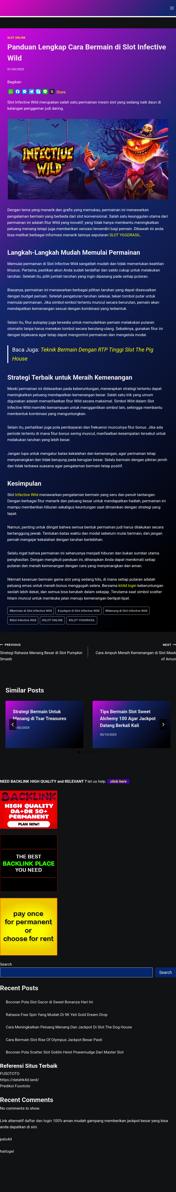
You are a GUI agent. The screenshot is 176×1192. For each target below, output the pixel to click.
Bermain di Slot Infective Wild (30, 610)
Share (61, 92)
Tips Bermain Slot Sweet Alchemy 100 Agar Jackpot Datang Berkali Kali (128, 718)
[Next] (163, 724)
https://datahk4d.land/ (19, 1079)
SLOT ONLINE (16, 37)
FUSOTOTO (9, 1073)
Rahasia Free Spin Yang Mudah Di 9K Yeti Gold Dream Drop (57, 1014)
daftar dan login (38, 1120)
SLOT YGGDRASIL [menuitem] (125, 235)
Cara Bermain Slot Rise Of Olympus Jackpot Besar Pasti (54, 1039)
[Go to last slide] (12, 724)
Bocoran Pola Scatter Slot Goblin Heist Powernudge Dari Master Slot (65, 1052)
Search (6, 964)
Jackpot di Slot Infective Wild (78, 610)
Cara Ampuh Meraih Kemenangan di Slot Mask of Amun (134, 651)
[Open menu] (172, 8)
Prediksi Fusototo (15, 1086)
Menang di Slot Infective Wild (126, 610)
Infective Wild (26, 494)
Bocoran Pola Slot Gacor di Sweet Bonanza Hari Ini (49, 1002)
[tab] (79, 752)
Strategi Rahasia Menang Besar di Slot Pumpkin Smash (42, 651)
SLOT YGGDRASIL (82, 620)
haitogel (7, 1151)
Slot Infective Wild (22, 620)
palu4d (6, 1139)
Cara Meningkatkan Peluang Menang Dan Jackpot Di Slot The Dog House (69, 1027)
